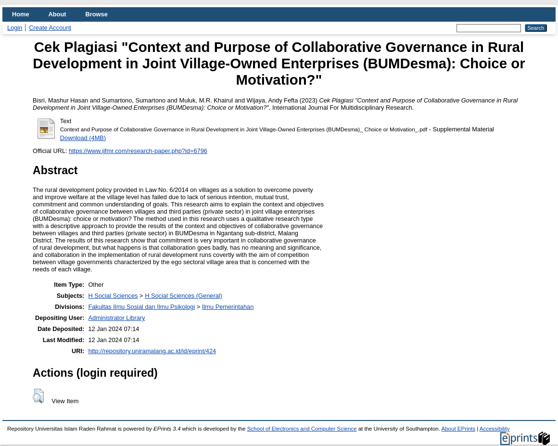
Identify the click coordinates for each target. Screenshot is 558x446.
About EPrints (458, 429)
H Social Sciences (113, 295)
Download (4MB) (83, 137)
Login (14, 27)
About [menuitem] (57, 14)
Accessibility (495, 429)
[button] (38, 396)
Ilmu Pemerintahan (228, 306)
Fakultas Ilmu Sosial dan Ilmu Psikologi (141, 306)
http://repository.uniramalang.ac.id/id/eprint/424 (152, 351)
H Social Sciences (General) (183, 295)
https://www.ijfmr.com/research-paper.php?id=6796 (138, 150)
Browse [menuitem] (97, 14)
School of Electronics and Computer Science (302, 429)
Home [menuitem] (20, 14)
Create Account (50, 27)
